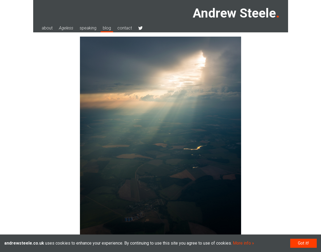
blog (107, 28)
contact (124, 28)
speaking (88, 28)
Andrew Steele (234, 13)
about (47, 28)
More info (242, 243)
